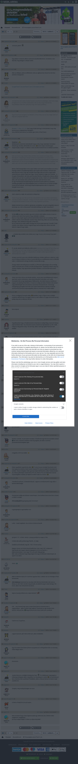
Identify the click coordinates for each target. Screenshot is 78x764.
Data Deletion (29, 423)
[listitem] (39, 373)
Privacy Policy (49, 423)
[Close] (71, 341)
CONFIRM (25, 416)
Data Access (38, 423)
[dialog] (39, 382)
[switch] (61, 376)
